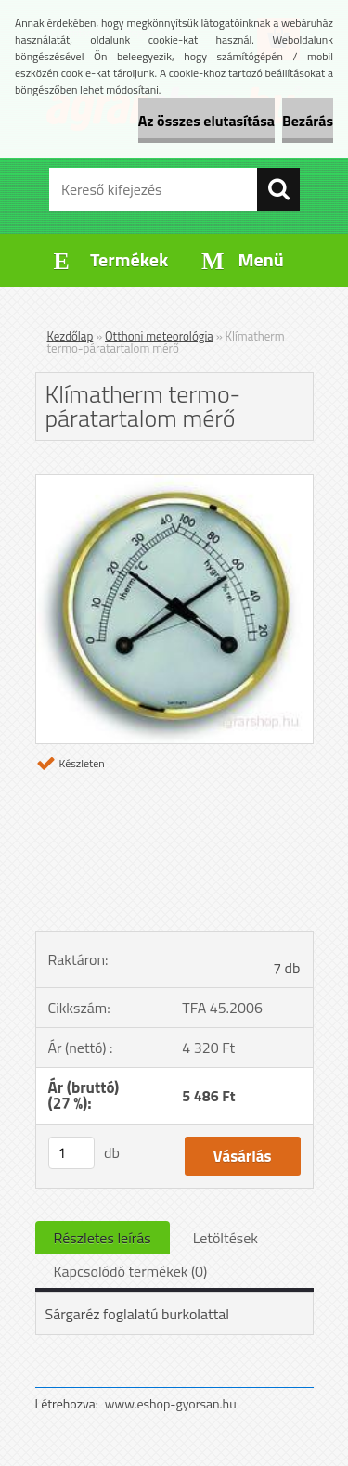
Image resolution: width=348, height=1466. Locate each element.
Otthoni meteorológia (159, 336)
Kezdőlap (70, 336)
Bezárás (307, 120)
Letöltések (225, 1238)
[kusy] (71, 1153)
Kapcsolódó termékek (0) (131, 1271)
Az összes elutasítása (206, 120)
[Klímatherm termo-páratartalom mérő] (174, 482)
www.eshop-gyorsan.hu (171, 1403)
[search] (278, 189)
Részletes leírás (102, 1238)
